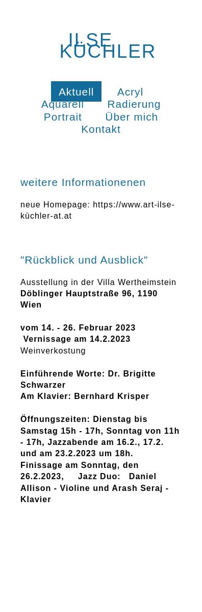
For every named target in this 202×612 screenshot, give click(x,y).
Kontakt (101, 129)
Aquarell (62, 104)
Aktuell (76, 92)
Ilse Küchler (107, 46)
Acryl (130, 92)
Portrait (63, 117)
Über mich (131, 117)
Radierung (134, 104)
